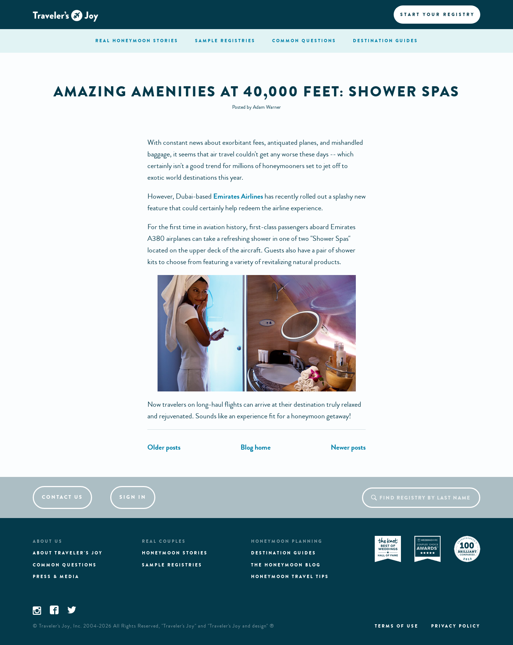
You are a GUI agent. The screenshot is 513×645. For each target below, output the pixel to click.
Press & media (56, 576)
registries (225, 40)
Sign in (132, 497)
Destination (385, 40)
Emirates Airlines (238, 196)
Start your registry (437, 14)
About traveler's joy (68, 553)
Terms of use (396, 626)
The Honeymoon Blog (286, 565)
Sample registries (172, 565)
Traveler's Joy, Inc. (60, 626)
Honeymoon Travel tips (290, 576)
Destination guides (283, 553)
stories (136, 40)
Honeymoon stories (175, 553)
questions (304, 40)
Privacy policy (455, 626)
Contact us (62, 497)
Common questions (65, 565)
